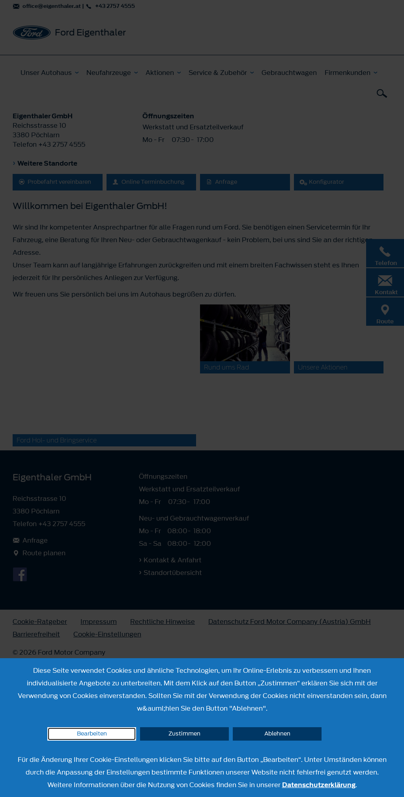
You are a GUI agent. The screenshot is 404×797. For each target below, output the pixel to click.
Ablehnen (277, 734)
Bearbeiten (92, 734)
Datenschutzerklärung (318, 785)
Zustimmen (184, 734)
